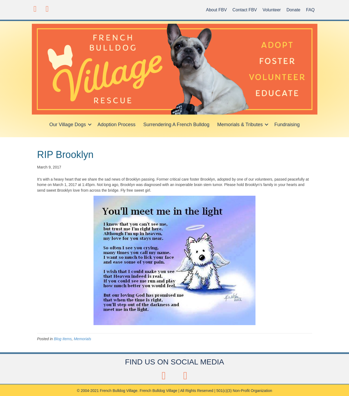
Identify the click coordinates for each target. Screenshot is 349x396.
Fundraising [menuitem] (287, 124)
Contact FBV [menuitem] (245, 10)
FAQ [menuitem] (310, 10)
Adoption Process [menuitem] (117, 124)
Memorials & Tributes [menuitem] (240, 124)
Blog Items (63, 339)
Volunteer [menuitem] (271, 10)
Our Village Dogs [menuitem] (67, 124)
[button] (35, 8)
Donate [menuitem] (293, 10)
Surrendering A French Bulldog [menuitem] (176, 124)
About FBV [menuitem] (216, 10)
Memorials (82, 339)
